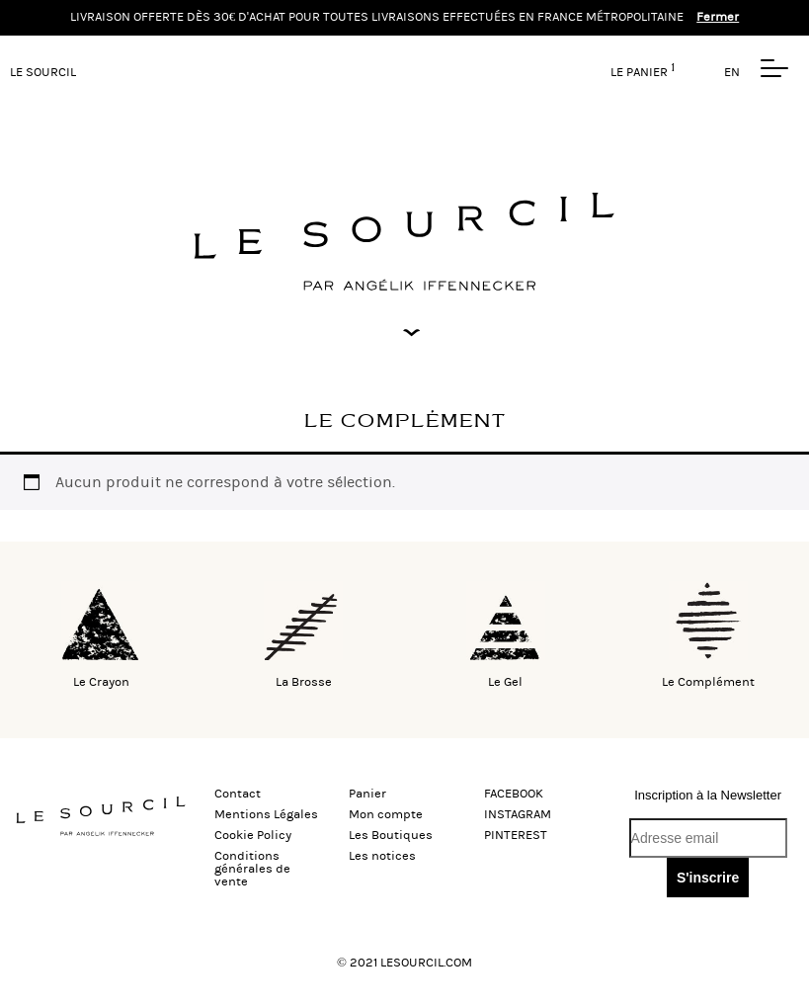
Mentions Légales (266, 814)
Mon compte (386, 814)
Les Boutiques (391, 835)
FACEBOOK (513, 793)
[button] (774, 68)
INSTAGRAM (517, 814)
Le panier (642, 70)
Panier (367, 793)
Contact (237, 793)
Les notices (382, 856)
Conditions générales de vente (252, 868)
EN (732, 72)
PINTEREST (515, 835)
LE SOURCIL (43, 72)
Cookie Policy (252, 835)
